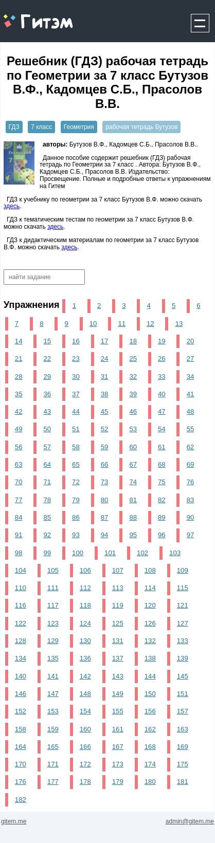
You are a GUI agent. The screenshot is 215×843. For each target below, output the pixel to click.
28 (19, 376)
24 (105, 358)
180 (150, 781)
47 (162, 411)
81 (133, 500)
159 (53, 729)
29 (47, 376)
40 (162, 394)
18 (133, 341)
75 (162, 482)
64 (47, 464)
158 (20, 729)
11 (122, 323)
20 (190, 341)
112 (85, 588)
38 (105, 394)
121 (182, 605)
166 (85, 746)
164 (20, 746)
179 (117, 781)
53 (133, 429)
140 (20, 676)
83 (190, 500)
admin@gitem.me (190, 821)
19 (162, 341)
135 (53, 658)
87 (105, 517)
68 (162, 464)
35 (19, 394)
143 (117, 676)
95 (133, 535)
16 (76, 341)
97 (190, 535)
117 (53, 605)
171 (53, 764)
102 (142, 553)
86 (76, 517)
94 (105, 535)
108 (150, 570)
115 (182, 588)
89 (162, 517)
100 (77, 553)
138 (150, 658)
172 (85, 764)
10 (93, 323)
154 (85, 711)
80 (105, 500)
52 (105, 429)
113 (117, 588)
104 (20, 570)
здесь (12, 206)
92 (47, 535)
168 (150, 746)
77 (19, 500)
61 (162, 447)
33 (162, 376)
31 (105, 376)
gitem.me (28, 16)
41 (190, 394)
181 (182, 781)
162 (150, 729)
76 (190, 482)
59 (105, 447)
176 (20, 781)
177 (53, 781)
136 (85, 658)
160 (85, 729)
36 (47, 394)
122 (20, 623)
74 (133, 482)
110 (20, 588)
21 (19, 358)
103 (175, 553)
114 (150, 588)
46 (133, 411)
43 (47, 411)
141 (53, 676)
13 (179, 323)
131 (117, 641)
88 (133, 517)
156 (150, 711)
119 (117, 605)
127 (182, 623)
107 (117, 570)
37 (76, 394)
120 (150, 605)
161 (117, 729)
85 (47, 517)
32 (133, 376)
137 (117, 658)
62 (190, 447)
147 (53, 694)
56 (19, 447)
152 (20, 711)
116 (20, 605)
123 (53, 623)
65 (76, 464)
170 (20, 764)
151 (182, 694)
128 (20, 641)
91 (19, 535)
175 (182, 764)
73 (105, 482)
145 (182, 676)
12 (150, 323)
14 (19, 341)
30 (76, 376)
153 (53, 711)
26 (162, 358)
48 (190, 411)
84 (19, 517)
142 (85, 676)
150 (150, 694)
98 (19, 553)
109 (182, 570)
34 (190, 376)
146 (20, 694)
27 (190, 358)
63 (19, 464)
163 (182, 729)
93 (76, 535)
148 (85, 694)
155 (117, 711)
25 (133, 358)
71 (47, 482)
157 (182, 711)
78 (47, 500)
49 (19, 429)
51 (76, 429)
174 (150, 764)
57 (47, 447)
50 (47, 429)
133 (182, 641)
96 (162, 535)
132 (150, 641)
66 (105, 464)
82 (162, 500)
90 (190, 517)
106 (85, 570)
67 (133, 464)
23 (76, 358)
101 (110, 553)
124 (85, 623)
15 (47, 341)
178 (85, 781)
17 (105, 341)
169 (182, 746)
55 (190, 429)
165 (53, 746)
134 (20, 658)
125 (117, 623)
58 (76, 447)
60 (133, 447)
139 (182, 658)
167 (117, 746)
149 (117, 694)
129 (53, 641)
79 (76, 500)
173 (117, 764)
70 (19, 482)
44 (76, 411)
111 (53, 588)
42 (19, 411)
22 (47, 358)
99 (47, 553)
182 (20, 799)
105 (53, 570)
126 (150, 623)
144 (150, 676)
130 (85, 641)
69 (190, 464)
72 (76, 482)
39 (133, 394)
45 (105, 411)
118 (85, 605)
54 (162, 429)
